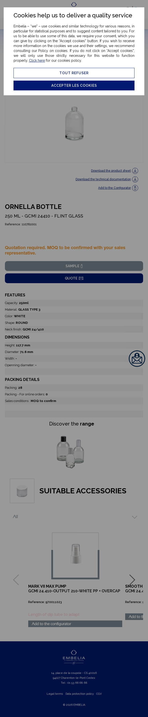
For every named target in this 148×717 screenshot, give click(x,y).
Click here (37, 60)
